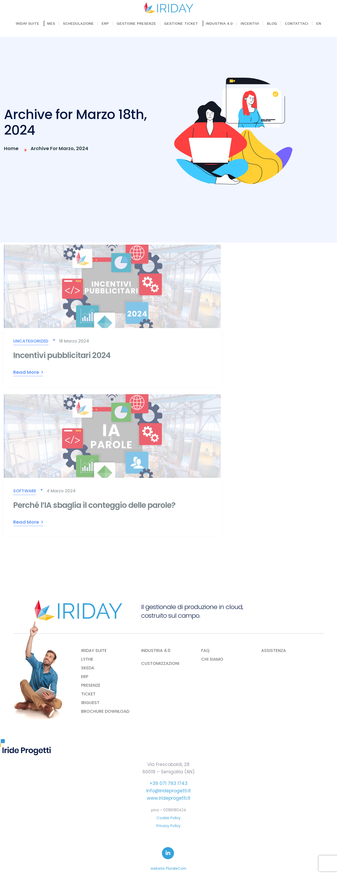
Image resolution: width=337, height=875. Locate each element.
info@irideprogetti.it (168, 791)
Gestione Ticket (181, 23)
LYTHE (87, 659)
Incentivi (250, 23)
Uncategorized (30, 343)
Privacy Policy (168, 825)
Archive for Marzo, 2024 (59, 148)
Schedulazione (78, 23)
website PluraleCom (168, 868)
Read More (26, 374)
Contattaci (296, 23)
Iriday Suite (27, 23)
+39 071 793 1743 (168, 783)
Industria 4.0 (219, 23)
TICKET (88, 694)
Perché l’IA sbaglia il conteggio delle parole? (94, 507)
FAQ (205, 651)
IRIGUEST (90, 703)
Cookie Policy (169, 817)
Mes (51, 23)
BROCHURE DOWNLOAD (105, 711)
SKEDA (87, 668)
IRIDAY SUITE (94, 651)
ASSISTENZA (273, 651)
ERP (105, 23)
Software (24, 493)
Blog (272, 23)
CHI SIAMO (212, 659)
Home (12, 148)
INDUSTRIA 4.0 (155, 651)
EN (318, 23)
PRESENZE (90, 685)
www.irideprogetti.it (168, 798)
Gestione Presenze (136, 23)
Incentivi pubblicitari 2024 (61, 357)
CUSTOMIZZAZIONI (160, 663)
